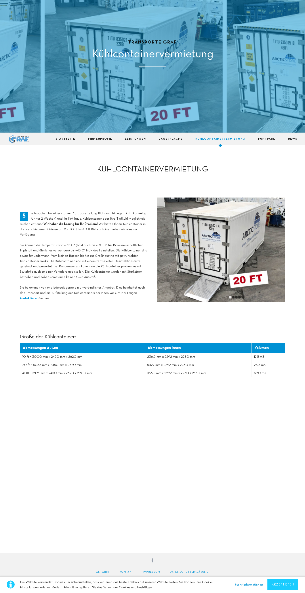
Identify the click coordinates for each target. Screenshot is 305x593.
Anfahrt (103, 572)
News (292, 139)
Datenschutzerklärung (189, 572)
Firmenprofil (100, 139)
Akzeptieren (283, 584)
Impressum (151, 572)
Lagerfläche (171, 139)
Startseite (65, 139)
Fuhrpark (266, 139)
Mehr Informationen (249, 584)
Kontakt (126, 572)
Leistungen (135, 139)
